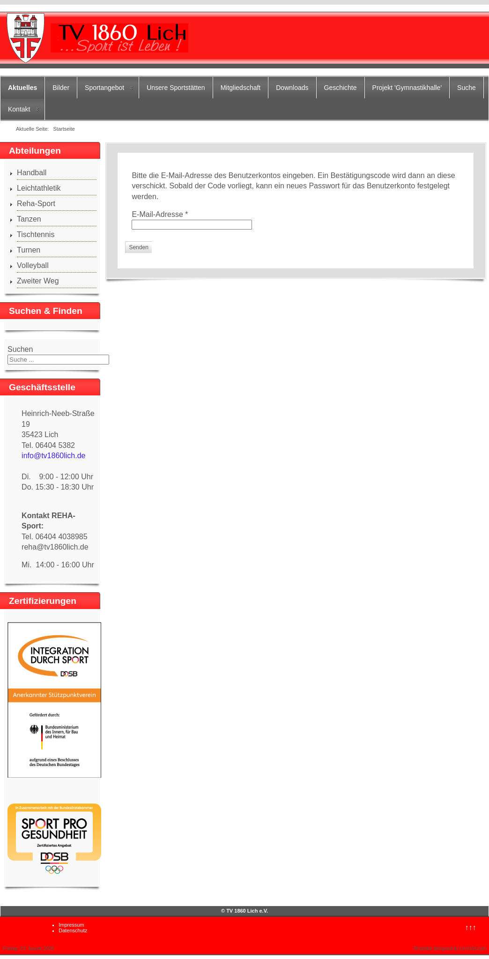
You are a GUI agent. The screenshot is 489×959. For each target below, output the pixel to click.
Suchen (20, 349)
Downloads (292, 87)
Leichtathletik (38, 188)
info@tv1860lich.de (53, 456)
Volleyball (33, 265)
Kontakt (19, 109)
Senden (138, 247)
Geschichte (340, 87)
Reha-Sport (36, 204)
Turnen (28, 250)
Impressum (71, 925)
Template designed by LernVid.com (449, 948)
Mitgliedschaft (241, 87)
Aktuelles (22, 87)
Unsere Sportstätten (176, 87)
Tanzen (29, 219)
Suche (466, 87)
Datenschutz (73, 930)
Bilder (60, 87)
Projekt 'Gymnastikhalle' (407, 87)
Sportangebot (104, 87)
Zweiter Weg (38, 281)
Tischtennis (35, 234)
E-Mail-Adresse (160, 214)
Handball (31, 173)
